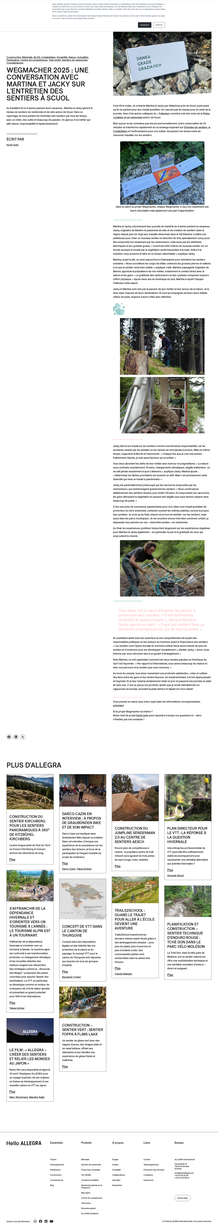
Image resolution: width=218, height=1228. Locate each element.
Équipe (115, 1159)
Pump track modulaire (90, 1170)
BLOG (37, 57)
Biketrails (27, 57)
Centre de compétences (34, 60)
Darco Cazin (68, 869)
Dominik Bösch (175, 875)
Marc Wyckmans (18, 1097)
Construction (14, 57)
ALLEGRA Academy (89, 1213)
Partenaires (13, 60)
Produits (86, 1142)
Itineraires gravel (88, 1208)
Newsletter (117, 1185)
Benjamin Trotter (71, 977)
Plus (12, 859)
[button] (9, 737)
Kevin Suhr (13, 145)
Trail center (55, 60)
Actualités (82, 57)
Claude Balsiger (123, 973)
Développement (57, 1165)
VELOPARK (86, 1175)
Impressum (148, 1180)
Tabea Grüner (84, 869)
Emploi (115, 1165)
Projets (53, 1159)
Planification (55, 1170)
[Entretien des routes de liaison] (195, 127)
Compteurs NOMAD (90, 1180)
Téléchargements (151, 1165)
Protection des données (153, 1170)
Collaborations (118, 1175)
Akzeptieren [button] (144, 25)
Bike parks (85, 1193)
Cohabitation (48, 57)
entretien (118, 705)
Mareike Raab (36, 1097)
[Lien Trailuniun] (164, 113)
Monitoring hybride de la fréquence (91, 1186)
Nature (72, 57)
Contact (146, 1159)
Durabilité (62, 57)
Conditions (148, 1175)
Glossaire (116, 1180)
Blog (52, 1185)
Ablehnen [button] (159, 25)
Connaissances (15, 62)
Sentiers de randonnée (74, 60)
